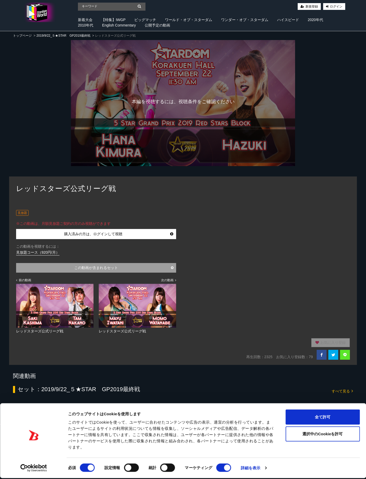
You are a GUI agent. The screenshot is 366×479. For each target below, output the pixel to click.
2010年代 (85, 25)
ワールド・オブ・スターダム (188, 20)
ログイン (336, 6)
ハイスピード (288, 20)
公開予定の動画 (157, 25)
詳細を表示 (251, 469)
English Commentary (119, 25)
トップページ (22, 35)
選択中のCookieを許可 (322, 434)
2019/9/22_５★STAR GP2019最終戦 (63, 35)
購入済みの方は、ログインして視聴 (118, 234)
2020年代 (315, 20)
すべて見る (342, 391)
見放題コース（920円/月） (37, 252)
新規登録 (311, 6)
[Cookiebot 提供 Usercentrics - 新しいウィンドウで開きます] (33, 469)
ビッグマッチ (145, 20)
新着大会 (85, 20)
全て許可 (322, 417)
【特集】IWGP (113, 20)
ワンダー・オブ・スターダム (244, 20)
